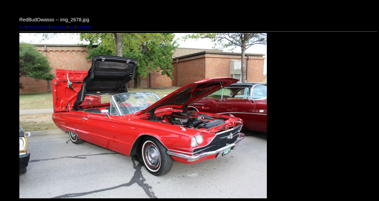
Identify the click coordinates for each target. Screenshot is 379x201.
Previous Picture (37, 27)
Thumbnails (84, 27)
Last (71, 27)
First (22, 27)
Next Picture (58, 27)
